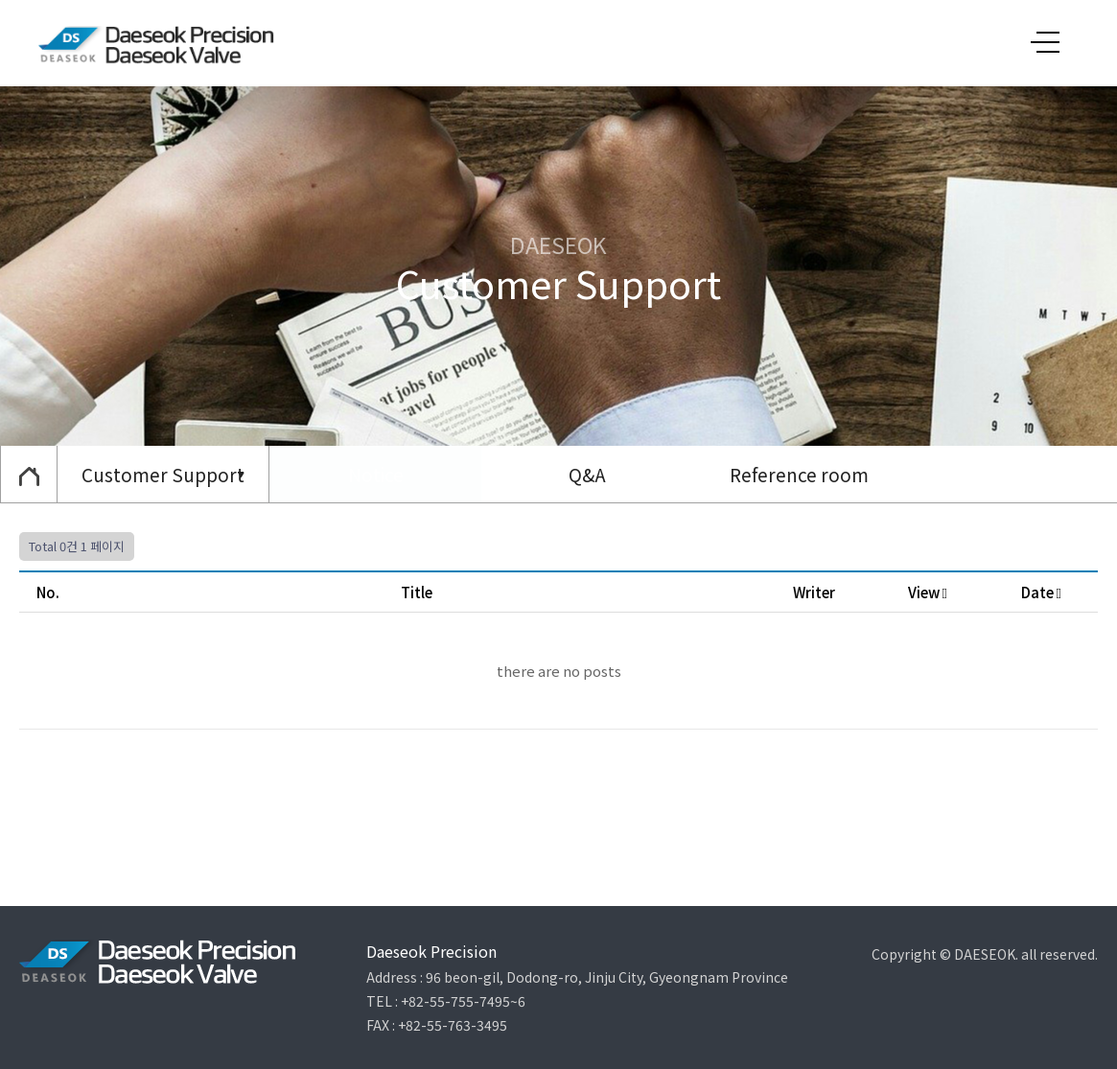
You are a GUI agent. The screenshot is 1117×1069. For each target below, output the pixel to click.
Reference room (799, 474)
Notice (376, 474)
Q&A (587, 474)
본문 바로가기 (0, 0)
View (927, 592)
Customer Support (162, 474)
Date (1041, 592)
